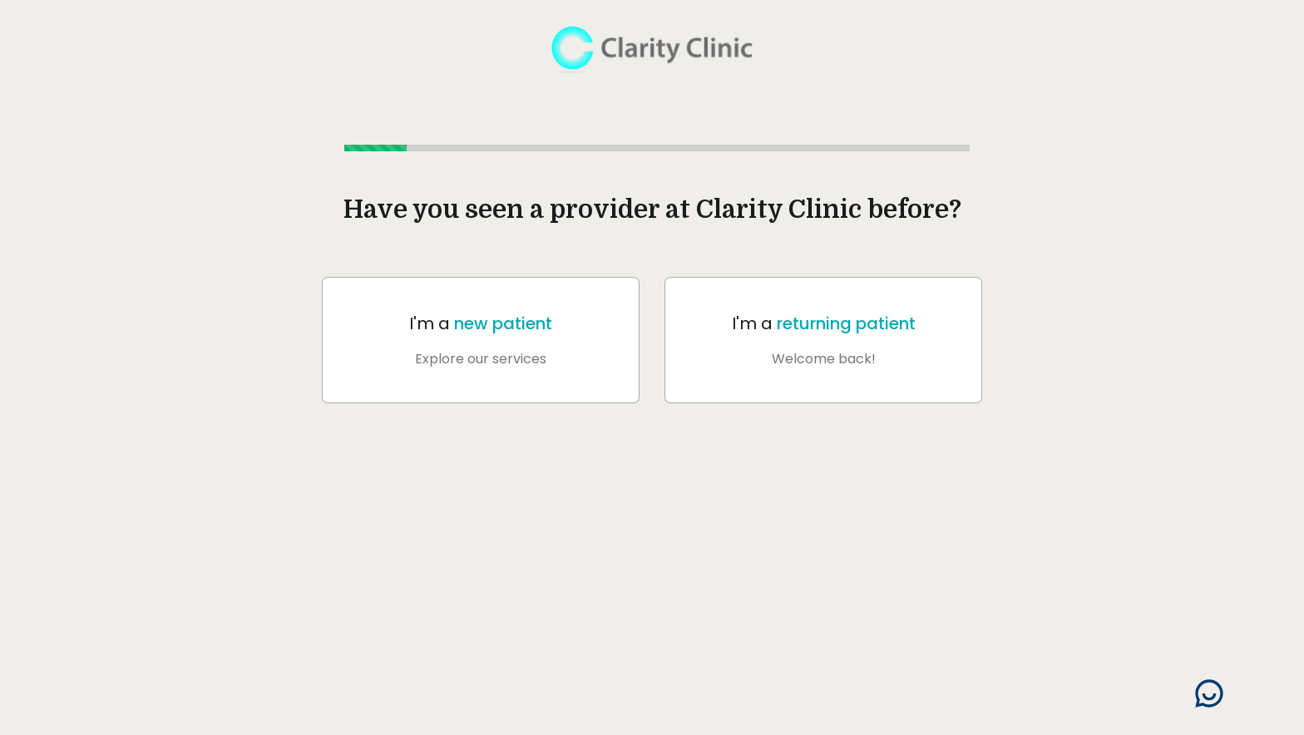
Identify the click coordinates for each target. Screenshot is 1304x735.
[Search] (1209, 693)
